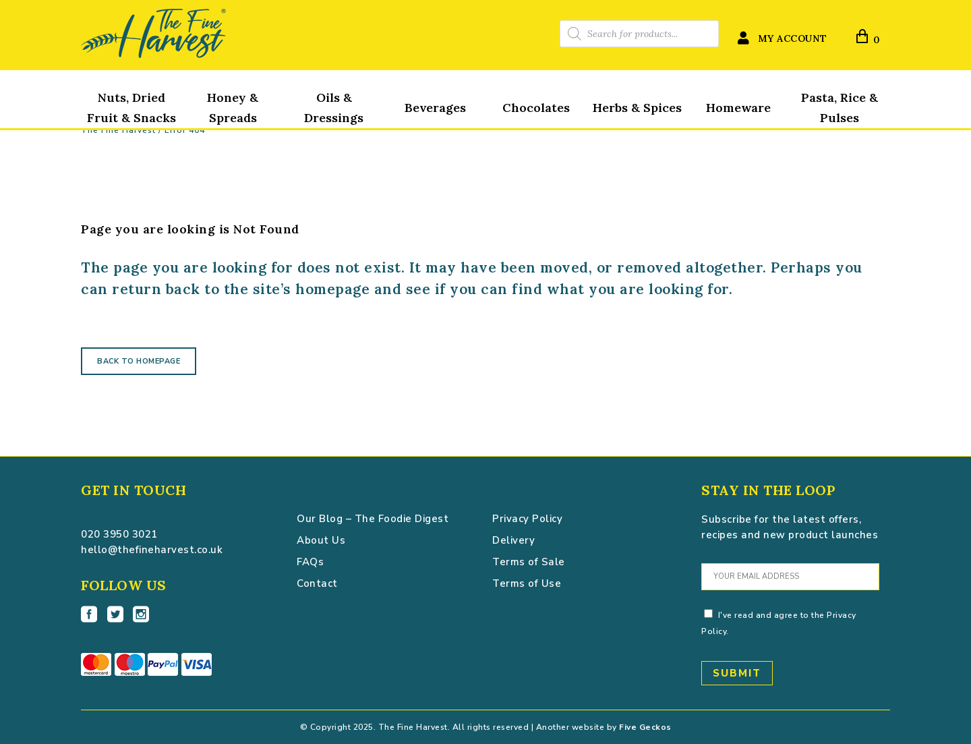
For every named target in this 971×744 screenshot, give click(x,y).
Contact (317, 583)
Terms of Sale (528, 562)
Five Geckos (645, 727)
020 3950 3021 (119, 534)
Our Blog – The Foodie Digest (372, 518)
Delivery (513, 540)
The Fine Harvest (118, 130)
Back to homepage (138, 361)
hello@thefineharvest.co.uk (152, 549)
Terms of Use (526, 583)
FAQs (310, 562)
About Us (321, 540)
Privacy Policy (527, 518)
